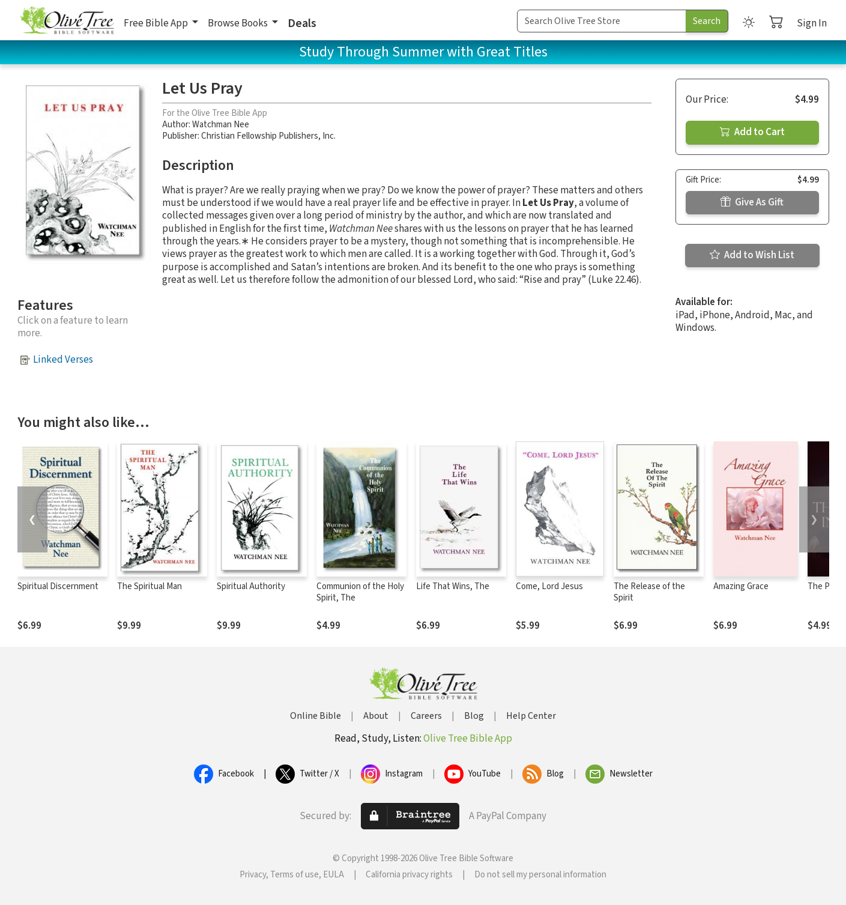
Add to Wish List (752, 255)
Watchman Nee (220, 124)
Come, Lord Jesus (549, 586)
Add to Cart (752, 132)
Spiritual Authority (251, 586)
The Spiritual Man (149, 586)
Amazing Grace (741, 586)
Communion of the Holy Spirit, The (360, 592)
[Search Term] (601, 21)
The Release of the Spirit (649, 592)
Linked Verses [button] (63, 360)
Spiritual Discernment (57, 586)
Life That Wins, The (452, 586)
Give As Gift (752, 202)
